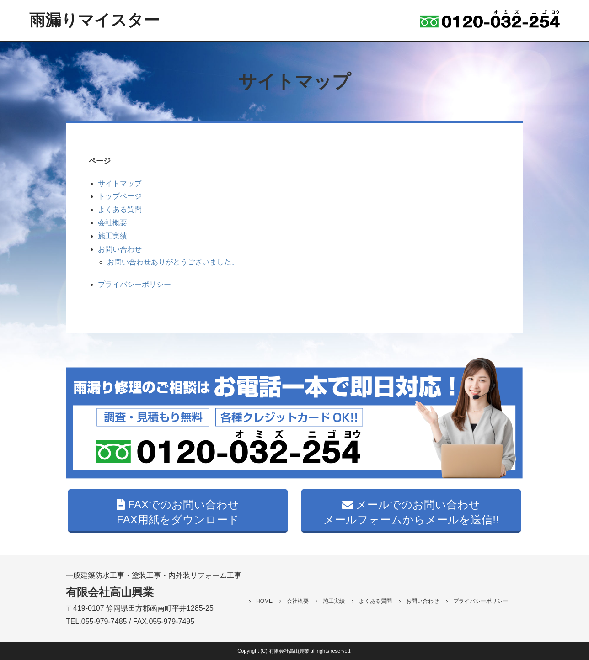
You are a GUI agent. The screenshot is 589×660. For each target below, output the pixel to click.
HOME (261, 601)
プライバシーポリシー (134, 284)
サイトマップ (120, 183)
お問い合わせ (120, 249)
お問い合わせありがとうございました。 (173, 262)
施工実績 (112, 236)
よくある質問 (120, 209)
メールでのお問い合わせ (411, 512)
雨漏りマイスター (94, 20)
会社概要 (112, 223)
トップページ (120, 196)
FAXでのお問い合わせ (178, 512)
